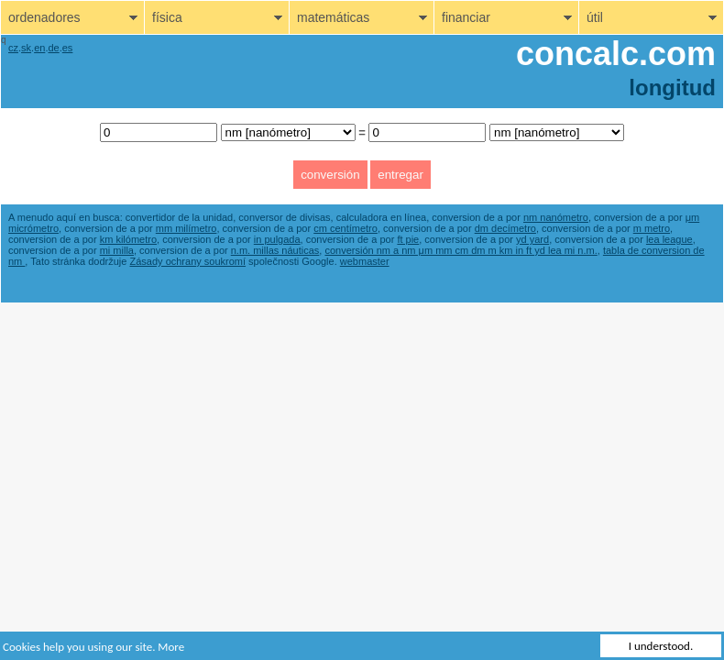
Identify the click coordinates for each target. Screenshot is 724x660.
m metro (651, 228)
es (67, 47)
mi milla (117, 250)
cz (13, 47)
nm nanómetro (555, 217)
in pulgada (277, 239)
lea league (669, 239)
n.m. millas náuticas (275, 250)
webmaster (364, 261)
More (171, 647)
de (53, 47)
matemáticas (333, 17)
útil (595, 17)
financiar (466, 17)
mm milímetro (186, 228)
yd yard (532, 239)
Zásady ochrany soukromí (188, 261)
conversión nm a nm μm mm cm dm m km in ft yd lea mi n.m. (460, 250)
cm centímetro (345, 228)
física (167, 17)
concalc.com (616, 53)
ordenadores (44, 17)
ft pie (408, 239)
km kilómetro (128, 239)
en (39, 47)
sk (26, 47)
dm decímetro (505, 228)
